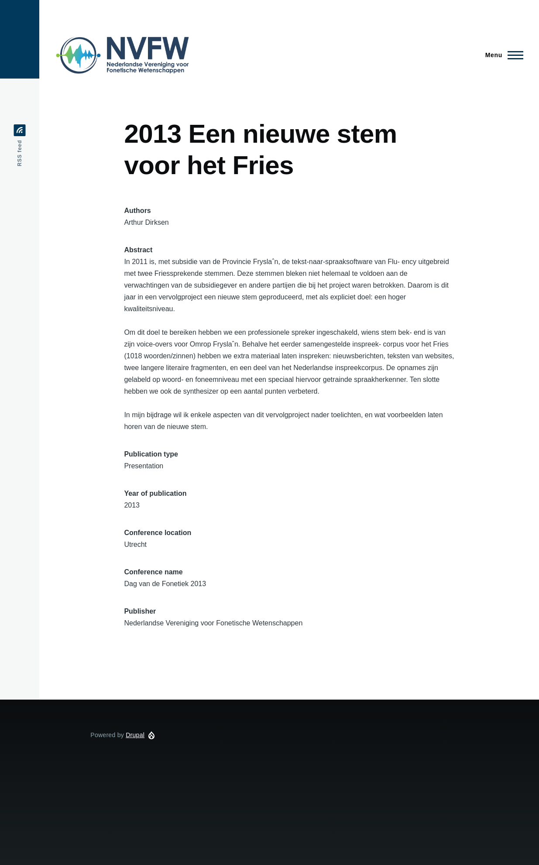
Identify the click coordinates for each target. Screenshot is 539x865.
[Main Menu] (501, 55)
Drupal (135, 734)
